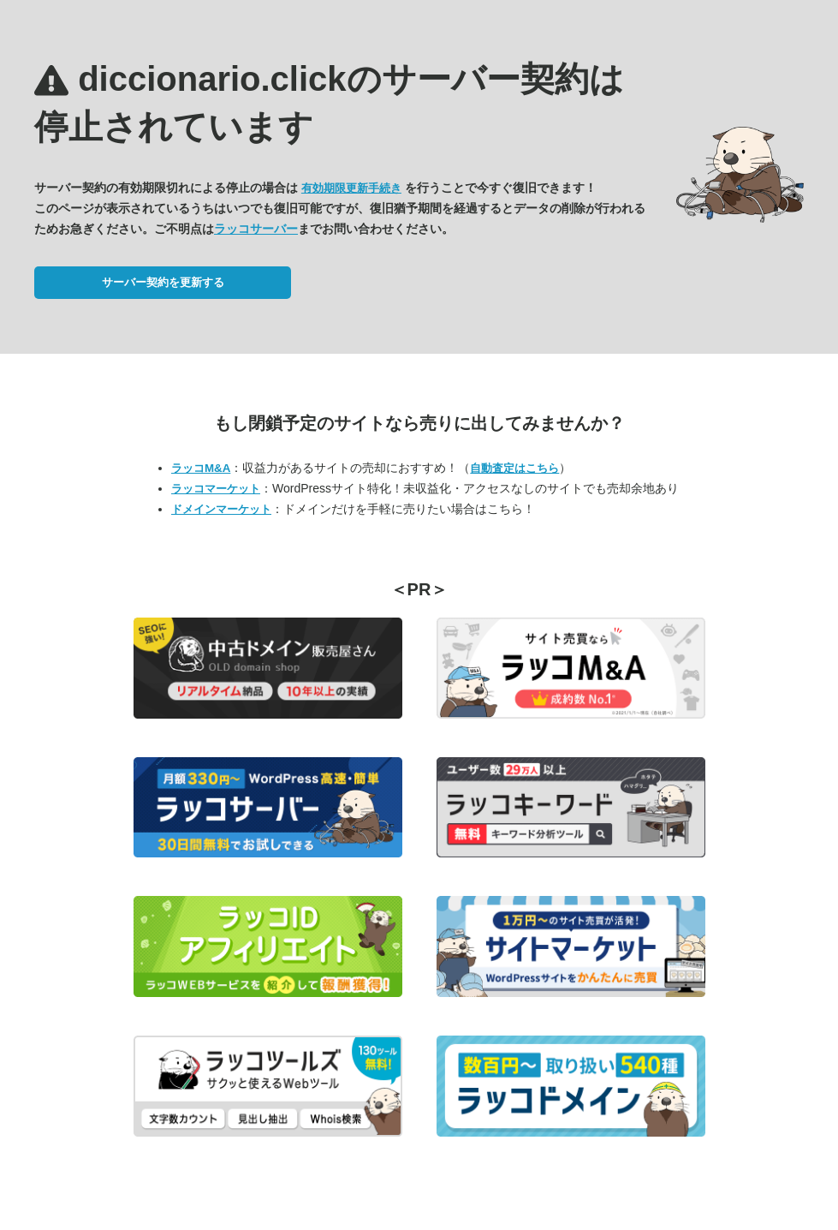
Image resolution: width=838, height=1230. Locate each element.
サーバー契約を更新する (163, 282)
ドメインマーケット (221, 509)
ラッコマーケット (215, 488)
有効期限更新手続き (351, 188)
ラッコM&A (200, 468)
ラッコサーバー (256, 229)
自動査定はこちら (514, 468)
